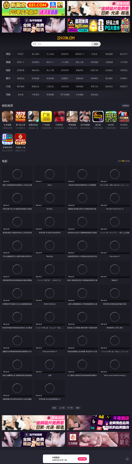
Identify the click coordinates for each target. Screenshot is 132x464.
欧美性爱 (65, 70)
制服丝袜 (79, 70)
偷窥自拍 (20, 78)
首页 (54, 408)
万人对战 (50, 54)
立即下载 (82, 459)
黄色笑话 (109, 86)
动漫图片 (65, 78)
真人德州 (35, 54)
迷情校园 (79, 86)
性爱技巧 (123, 86)
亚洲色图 (35, 78)
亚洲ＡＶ (20, 62)
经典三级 (94, 70)
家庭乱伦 (35, 86)
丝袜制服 (94, 62)
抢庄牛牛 (123, 54)
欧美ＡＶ (50, 62)
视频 (8, 62)
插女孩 (20, 94)
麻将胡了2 (79, 54)
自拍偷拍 (35, 62)
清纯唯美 (94, 78)
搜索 (96, 44)
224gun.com (66, 38)
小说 (8, 86)
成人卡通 (50, 70)
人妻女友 (50, 86)
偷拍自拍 (35, 70)
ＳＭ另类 (123, 62)
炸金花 (94, 54)
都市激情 (20, 86)
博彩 (8, 53)
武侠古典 (65, 86)
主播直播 (109, 62)
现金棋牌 (109, 54)
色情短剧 (94, 94)
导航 (8, 94)
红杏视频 (79, 94)
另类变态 (123, 70)
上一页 (62, 408)
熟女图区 (109, 78)
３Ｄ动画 (65, 62)
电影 (8, 70)
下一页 (70, 408)
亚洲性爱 (20, 70)
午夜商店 (35, 94)
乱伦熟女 (109, 70)
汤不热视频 (65, 94)
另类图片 (123, 78)
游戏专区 (65, 54)
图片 (8, 78)
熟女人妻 (79, 62)
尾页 (77, 408)
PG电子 (21, 54)
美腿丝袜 (79, 78)
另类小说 (94, 86)
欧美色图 (50, 78)
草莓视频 (50, 94)
